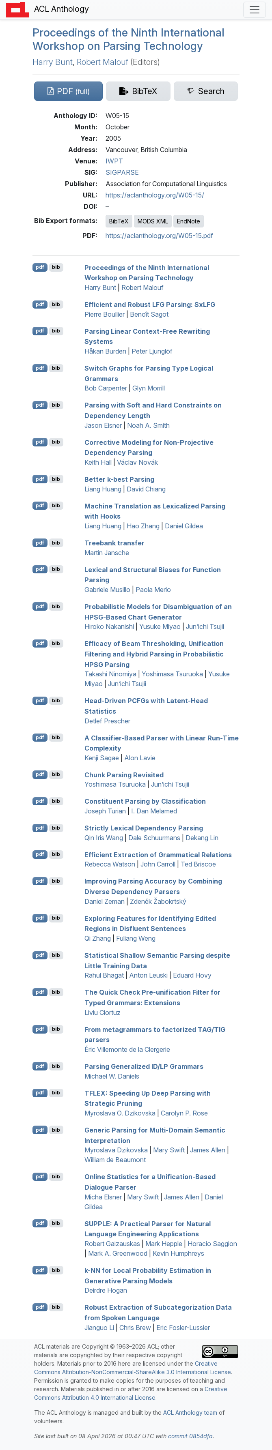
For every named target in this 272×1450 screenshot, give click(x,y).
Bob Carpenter (105, 388)
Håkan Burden (105, 351)
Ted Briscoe (198, 864)
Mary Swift (169, 1150)
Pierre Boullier (104, 314)
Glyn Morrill (148, 388)
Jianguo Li (99, 1327)
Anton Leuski (148, 975)
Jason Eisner (103, 425)
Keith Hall (98, 462)
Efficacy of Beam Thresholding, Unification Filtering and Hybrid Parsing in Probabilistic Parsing (154, 653)
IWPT (114, 161)
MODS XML (153, 221)
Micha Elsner (103, 1197)
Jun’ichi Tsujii (205, 626)
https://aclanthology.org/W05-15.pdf (159, 236)
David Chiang (146, 489)
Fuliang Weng (135, 938)
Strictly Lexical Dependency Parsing (143, 828)
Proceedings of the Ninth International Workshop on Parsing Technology (128, 39)
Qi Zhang (97, 938)
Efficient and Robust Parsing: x (149, 304)
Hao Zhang (143, 526)
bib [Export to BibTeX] (56, 267)
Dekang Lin (202, 838)
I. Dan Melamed (154, 811)
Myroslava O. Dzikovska (119, 1113)
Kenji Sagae (101, 758)
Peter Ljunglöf (152, 351)
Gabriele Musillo (107, 590)
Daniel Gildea (184, 526)
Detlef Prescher (107, 721)
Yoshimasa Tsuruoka (172, 674)
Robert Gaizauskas (112, 1244)
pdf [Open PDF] (40, 267)
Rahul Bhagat (104, 975)
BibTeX (119, 221)
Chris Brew (135, 1327)
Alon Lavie (139, 758)
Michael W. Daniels (111, 1076)
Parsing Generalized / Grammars (143, 1066)
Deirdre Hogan (105, 1290)
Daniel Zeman (104, 901)
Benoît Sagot (149, 314)
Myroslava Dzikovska (116, 1150)
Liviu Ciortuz (102, 1012)
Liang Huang (102, 489)
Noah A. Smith (148, 425)
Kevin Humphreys (178, 1253)
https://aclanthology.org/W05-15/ (155, 195)
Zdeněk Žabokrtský (158, 901)
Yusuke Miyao (160, 626)
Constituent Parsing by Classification (145, 801)
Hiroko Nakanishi (109, 626)
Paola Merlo (153, 590)
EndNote (188, 221)
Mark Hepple (163, 1244)
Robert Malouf (102, 62)
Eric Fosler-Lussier (183, 1327)
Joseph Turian (105, 811)
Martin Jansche (106, 553)
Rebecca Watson (109, 864)
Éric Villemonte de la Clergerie (127, 1049)
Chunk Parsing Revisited (124, 774)
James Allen (207, 1150)
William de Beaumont (115, 1160)
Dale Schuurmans (154, 838)
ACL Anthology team (190, 1412)
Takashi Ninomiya (110, 674)
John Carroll (157, 864)
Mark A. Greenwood (117, 1253)
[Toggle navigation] (254, 10)
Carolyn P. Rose (184, 1113)
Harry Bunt (52, 62)
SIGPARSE (122, 172)
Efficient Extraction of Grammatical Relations (158, 854)
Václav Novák (137, 462)
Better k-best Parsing (119, 479)
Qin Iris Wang (103, 838)
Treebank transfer (114, 543)
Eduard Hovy (192, 975)
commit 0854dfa (190, 1436)
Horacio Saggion (212, 1244)
